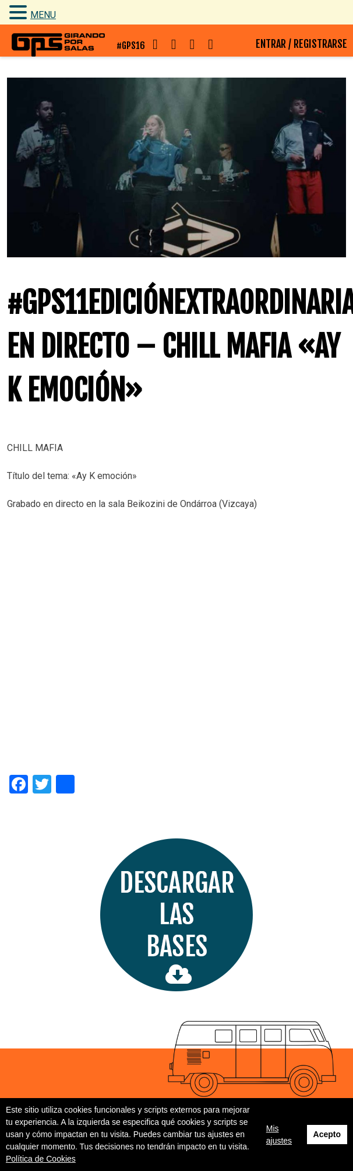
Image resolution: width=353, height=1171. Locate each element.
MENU (43, 14)
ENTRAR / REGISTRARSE (301, 43)
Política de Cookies (41, 1158)
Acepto (327, 1134)
